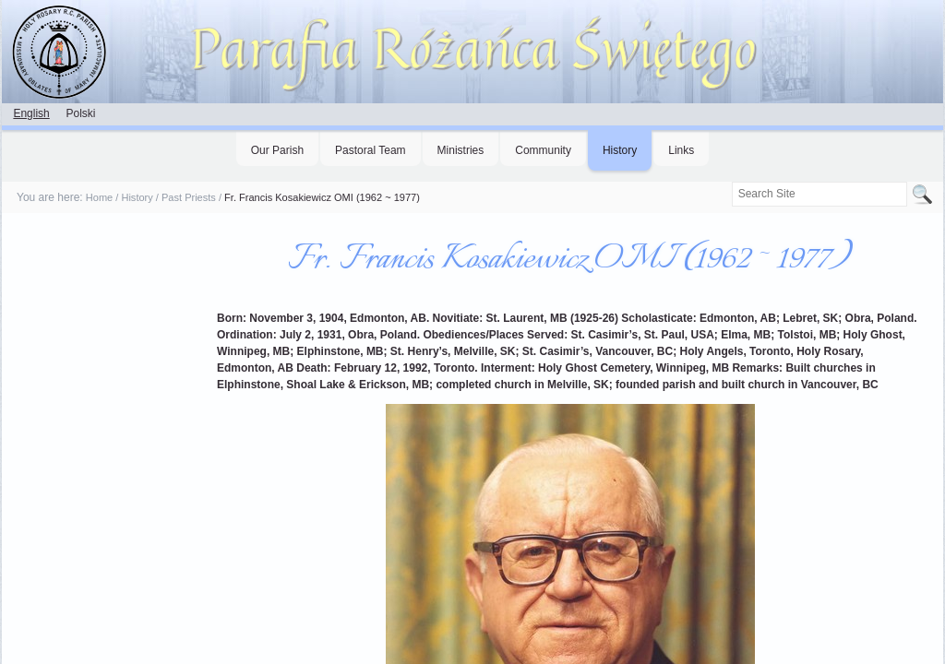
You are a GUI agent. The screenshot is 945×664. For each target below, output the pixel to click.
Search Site (730, 181)
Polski (80, 113)
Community (543, 150)
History (620, 150)
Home (99, 197)
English (31, 113)
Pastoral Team (370, 150)
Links (681, 150)
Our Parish (277, 150)
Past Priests (188, 197)
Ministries (460, 150)
